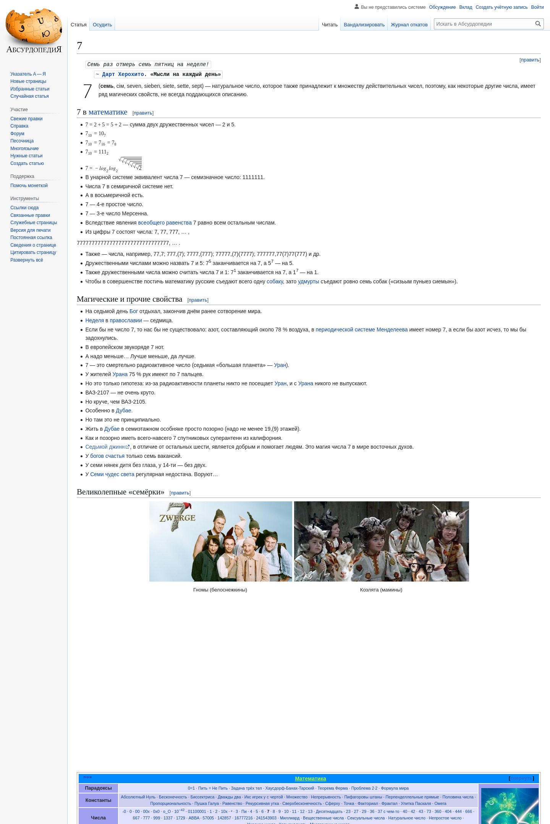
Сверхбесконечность (302, 667)
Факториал (368, 667)
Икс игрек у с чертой (263, 661)
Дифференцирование (442, 706)
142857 (224, 682)
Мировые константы (188, 762)
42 (413, 675)
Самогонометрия (140, 719)
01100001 (197, 675)
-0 (124, 675)
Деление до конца (302, 706)
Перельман (249, 734)
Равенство (232, 667)
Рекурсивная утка (262, 667)
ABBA (194, 682)
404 (448, 675)
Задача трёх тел (246, 652)
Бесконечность (173, 661)
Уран (280, 364)
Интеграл (231, 712)
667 (136, 682)
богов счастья (107, 455)
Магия (227, 762)
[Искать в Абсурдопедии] (489, 23)
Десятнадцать (329, 675)
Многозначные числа (329, 689)
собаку (275, 281)
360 (438, 675)
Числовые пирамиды (353, 725)
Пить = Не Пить (213, 652)
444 (458, 675)
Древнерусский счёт (298, 743)
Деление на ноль (338, 706)
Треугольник (345, 697)
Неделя (94, 320)
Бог (133, 310)
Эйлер (386, 734)
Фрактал (390, 667)
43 (421, 675)
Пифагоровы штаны (363, 661)
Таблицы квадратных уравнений (255, 719)
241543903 (266, 682)
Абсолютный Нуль (138, 661)
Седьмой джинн (105, 446)
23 (348, 675)
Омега (440, 667)
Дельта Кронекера (301, 734)
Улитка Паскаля (416, 667)
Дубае (123, 410)
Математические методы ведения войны (345, 712)
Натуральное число (406, 682)
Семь (151, 762)
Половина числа (457, 661)
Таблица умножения (308, 719)
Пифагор (272, 734)
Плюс (325, 697)
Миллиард (289, 682)
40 (405, 675)
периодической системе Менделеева (362, 329)
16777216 (244, 682)
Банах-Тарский (362, 734)
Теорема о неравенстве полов (398, 719)
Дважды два (229, 661)
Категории (91, 762)
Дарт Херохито (123, 73)
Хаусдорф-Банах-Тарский (289, 652)
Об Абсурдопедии (166, 814)
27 (356, 675)
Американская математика (157, 706)
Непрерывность (326, 661)
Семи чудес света (112, 473)
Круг (302, 697)
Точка (348, 667)
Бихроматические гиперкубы (246, 697)
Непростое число (445, 682)
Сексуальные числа (366, 682)
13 (310, 675)
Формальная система (274, 725)
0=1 (191, 652)
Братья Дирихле (220, 734)
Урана (120, 373)
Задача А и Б (143, 712)
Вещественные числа (323, 682)
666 (468, 675)
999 (156, 682)
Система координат (177, 719)
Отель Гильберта (403, 712)
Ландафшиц (333, 734)
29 (364, 675)
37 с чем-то (388, 675)
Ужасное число (261, 689)
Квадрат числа (257, 712)
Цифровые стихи (314, 725)
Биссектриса (203, 661)
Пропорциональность (170, 667)
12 (302, 675)
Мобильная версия (276, 814)
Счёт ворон (210, 719)
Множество (297, 661)
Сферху (332, 667)
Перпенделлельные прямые (412, 661)
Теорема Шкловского (451, 719)
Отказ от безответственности (221, 814)
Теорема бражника (349, 719)
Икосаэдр (286, 697)
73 (429, 675)
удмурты (308, 281)
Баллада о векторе (204, 706)
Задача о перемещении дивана (189, 712)
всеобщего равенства (165, 222)
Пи (244, 675)
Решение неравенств (443, 712)
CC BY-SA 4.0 (165, 802)
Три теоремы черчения (228, 725)
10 (179, 675)
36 (372, 675)
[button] (26, 260)
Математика (123, 762)
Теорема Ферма (332, 652)
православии (126, 320)
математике (108, 111)
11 (294, 675)
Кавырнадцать (293, 689)
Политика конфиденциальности (108, 814)
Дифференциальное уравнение (388, 706)
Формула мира (395, 652)
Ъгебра (383, 725)
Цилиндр (369, 697)
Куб (313, 697)
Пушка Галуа (206, 667)
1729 (180, 682)
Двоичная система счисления (253, 706)
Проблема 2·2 (364, 652)
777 (146, 682)
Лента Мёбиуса (289, 712)
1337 (168, 682)
